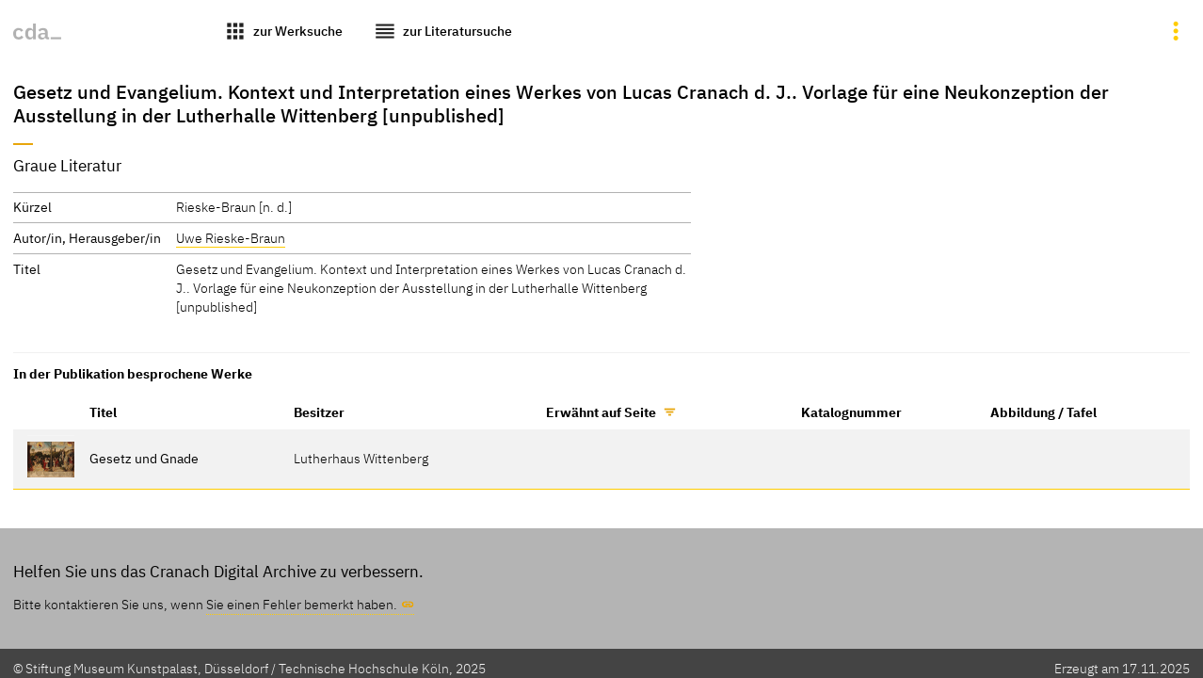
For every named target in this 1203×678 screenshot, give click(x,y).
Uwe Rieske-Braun (230, 238)
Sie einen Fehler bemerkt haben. (301, 604)
